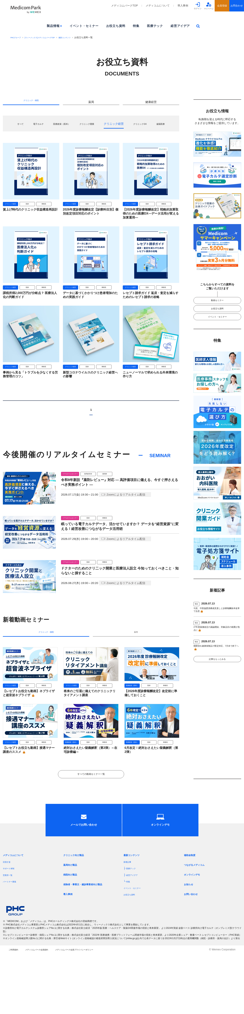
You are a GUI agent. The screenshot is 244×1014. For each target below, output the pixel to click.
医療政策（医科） (68, 127)
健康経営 (151, 103)
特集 (136, 26)
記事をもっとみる (217, 677)
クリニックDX (158, 127)
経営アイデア (180, 26)
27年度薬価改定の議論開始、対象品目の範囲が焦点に (216, 640)
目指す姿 (8, 919)
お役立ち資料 (115, 26)
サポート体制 (11, 926)
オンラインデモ (194, 932)
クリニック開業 (100, 127)
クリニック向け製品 (77, 912)
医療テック (155, 26)
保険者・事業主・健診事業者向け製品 (89, 942)
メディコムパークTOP (124, 5)
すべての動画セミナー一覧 (91, 818)
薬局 (91, 103)
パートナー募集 (12, 939)
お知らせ (190, 942)
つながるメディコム (197, 922)
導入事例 (182, 5)
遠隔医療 (91, 133)
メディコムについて (158, 5)
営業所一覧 (9, 932)
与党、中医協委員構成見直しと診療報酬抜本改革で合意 (216, 619)
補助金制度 (191, 912)
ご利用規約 (15, 1010)
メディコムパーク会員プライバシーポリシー (99, 1010)
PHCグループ (17, 37)
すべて (19, 127)
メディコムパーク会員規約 (47, 1010)
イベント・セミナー (84, 26)
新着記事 (129, 919)
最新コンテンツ (80, 37)
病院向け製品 (72, 932)
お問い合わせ (193, 951)
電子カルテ (40, 127)
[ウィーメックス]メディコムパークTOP (48, 37)
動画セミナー (217, 301)
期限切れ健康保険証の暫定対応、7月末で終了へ (217, 661)
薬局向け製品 (72, 922)
